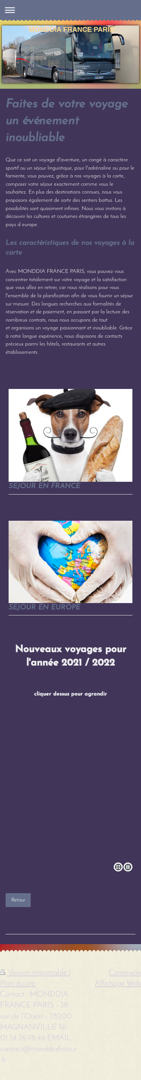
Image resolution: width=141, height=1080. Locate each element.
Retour (18, 900)
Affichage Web (118, 984)
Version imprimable (34, 973)
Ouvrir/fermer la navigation (70, 10)
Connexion (125, 973)
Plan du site (18, 984)
